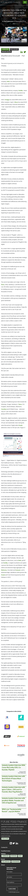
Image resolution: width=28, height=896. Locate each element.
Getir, (8, 81)
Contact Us (4, 847)
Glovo (16, 102)
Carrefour (4, 409)
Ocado (20, 425)
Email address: (10, 882)
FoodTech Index (5, 851)
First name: (10, 871)
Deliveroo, (4, 570)
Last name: (9, 877)
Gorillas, (20, 90)
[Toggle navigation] (25, 2)
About (3, 865)
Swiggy (7, 99)
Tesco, (3, 284)
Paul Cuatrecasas (9, 21)
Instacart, (18, 570)
